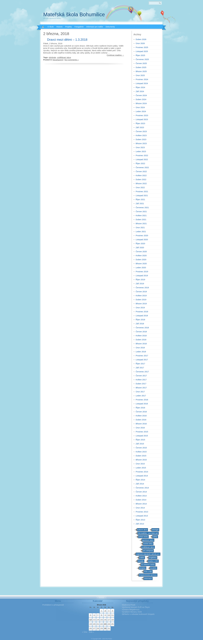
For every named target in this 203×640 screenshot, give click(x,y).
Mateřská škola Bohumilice (74, 14)
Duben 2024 (141, 99)
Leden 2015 (141, 468)
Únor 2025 (140, 75)
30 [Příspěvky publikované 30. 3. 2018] (105, 628)
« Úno (84, 632)
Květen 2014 (141, 496)
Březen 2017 (141, 388)
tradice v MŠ (153, 561)
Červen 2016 (141, 412)
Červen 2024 (141, 95)
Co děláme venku (148, 564)
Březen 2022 (141, 183)
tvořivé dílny (148, 544)
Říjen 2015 (140, 440)
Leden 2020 (141, 267)
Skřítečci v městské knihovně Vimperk (138, 614)
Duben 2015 (141, 456)
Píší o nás (148, 571)
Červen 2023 (141, 131)
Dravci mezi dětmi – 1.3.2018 (67, 39)
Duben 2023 (141, 139)
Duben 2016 (141, 420)
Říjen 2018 (140, 319)
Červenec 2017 (142, 371)
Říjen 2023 (140, 123)
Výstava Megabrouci (130, 609)
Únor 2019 (140, 307)
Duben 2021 (141, 219)
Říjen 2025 (140, 55)
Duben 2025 (141, 67)
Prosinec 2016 (142, 400)
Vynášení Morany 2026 (132, 612)
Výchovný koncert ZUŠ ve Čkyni (136, 607)
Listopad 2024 (142, 83)
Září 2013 (140, 524)
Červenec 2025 (142, 59)
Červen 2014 (141, 492)
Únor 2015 (140, 464)
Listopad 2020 (142, 239)
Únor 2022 (140, 187)
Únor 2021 (140, 227)
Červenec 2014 (142, 488)
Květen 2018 (141, 335)
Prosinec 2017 (142, 355)
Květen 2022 (141, 175)
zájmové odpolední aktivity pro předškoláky (148, 554)
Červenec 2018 (142, 327)
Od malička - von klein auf (148, 533)
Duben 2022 (141, 179)
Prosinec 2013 (142, 512)
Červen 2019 (141, 291)
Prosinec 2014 (142, 472)
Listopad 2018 (142, 315)
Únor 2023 (140, 147)
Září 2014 (140, 484)
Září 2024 (140, 91)
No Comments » (72, 60)
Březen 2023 (141, 143)
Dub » (91, 632)
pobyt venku (143, 537)
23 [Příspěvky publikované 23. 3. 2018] (105, 624)
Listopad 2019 (142, 275)
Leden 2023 (141, 151)
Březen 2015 (141, 460)
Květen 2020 (141, 255)
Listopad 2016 (142, 404)
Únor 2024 (140, 107)
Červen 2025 (141, 63)
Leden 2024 (141, 111)
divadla (140, 561)
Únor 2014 (140, 508)
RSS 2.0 (162, 12)
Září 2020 (140, 247)
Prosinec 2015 (142, 432)
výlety (155, 537)
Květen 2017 (141, 379)
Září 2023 (140, 127)
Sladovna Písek (128, 605)
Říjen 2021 (140, 199)
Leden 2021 (141, 231)
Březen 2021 (141, 223)
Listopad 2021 (142, 195)
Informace (148, 578)
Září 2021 (140, 203)
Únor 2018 (140, 347)
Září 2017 (140, 367)
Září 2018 (140, 323)
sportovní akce (148, 540)
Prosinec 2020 (142, 235)
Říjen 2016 (140, 408)
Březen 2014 (141, 504)
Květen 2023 (141, 135)
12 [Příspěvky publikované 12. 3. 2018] (90, 620)
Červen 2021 (141, 211)
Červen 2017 (141, 375)
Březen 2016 (141, 424)
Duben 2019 (141, 299)
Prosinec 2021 (142, 191)
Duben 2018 (141, 339)
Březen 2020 (141, 263)
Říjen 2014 (140, 480)
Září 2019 (140, 283)
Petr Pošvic (109, 638)
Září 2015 (140, 444)
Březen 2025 (141, 71)
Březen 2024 (141, 103)
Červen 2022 (141, 171)
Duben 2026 (141, 39)
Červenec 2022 (142, 167)
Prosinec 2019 (142, 271)
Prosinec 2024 (142, 79)
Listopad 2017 (142, 359)
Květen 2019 (141, 295)
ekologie (52, 57)
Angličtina (153, 558)
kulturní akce (142, 530)
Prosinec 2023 (142, 115)
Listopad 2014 (142, 476)
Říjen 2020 (140, 243)
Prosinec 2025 (142, 47)
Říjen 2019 (140, 279)
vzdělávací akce (64, 57)
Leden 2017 (141, 396)
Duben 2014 (141, 500)
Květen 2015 (141, 452)
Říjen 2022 (140, 163)
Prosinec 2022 (142, 155)
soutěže (153, 568)
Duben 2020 (141, 259)
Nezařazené (58, 60)
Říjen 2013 (140, 520)
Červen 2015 (141, 448)
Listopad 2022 (142, 159)
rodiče (141, 558)
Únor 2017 (140, 392)
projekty (143, 568)
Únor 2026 (140, 43)
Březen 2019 (141, 303)
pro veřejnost (148, 551)
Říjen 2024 (140, 87)
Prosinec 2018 (142, 311)
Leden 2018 (141, 351)
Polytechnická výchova (148, 575)
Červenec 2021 (142, 207)
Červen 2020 (141, 251)
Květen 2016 (141, 416)
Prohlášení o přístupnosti (53, 605)
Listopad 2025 (142, 51)
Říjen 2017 (140, 363)
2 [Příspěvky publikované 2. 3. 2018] (105, 611)
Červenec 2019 (142, 287)
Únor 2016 (140, 428)
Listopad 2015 (142, 436)
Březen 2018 (141, 343)
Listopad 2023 (142, 119)
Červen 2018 (141, 331)
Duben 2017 (141, 384)
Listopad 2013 (142, 516)
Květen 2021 (141, 215)
